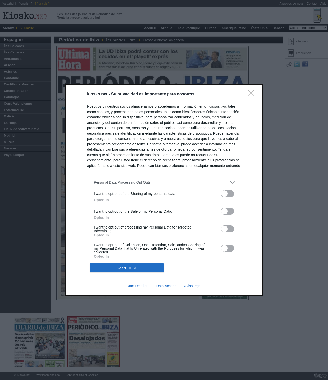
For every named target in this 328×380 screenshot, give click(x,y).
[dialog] (164, 190)
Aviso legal (192, 286)
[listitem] (164, 182)
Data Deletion (137, 286)
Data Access (166, 286)
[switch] (227, 193)
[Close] (253, 94)
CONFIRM (127, 267)
